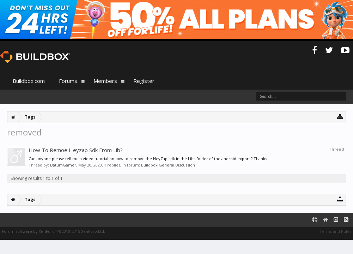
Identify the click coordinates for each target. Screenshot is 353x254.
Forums (68, 80)
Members (105, 80)
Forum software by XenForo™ (53, 231)
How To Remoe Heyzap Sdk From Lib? (76, 149)
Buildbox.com (29, 80)
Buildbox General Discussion (168, 165)
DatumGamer (63, 165)
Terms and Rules (335, 231)
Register (143, 80)
